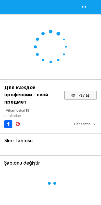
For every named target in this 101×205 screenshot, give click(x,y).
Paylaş (80, 95)
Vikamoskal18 (17, 110)
